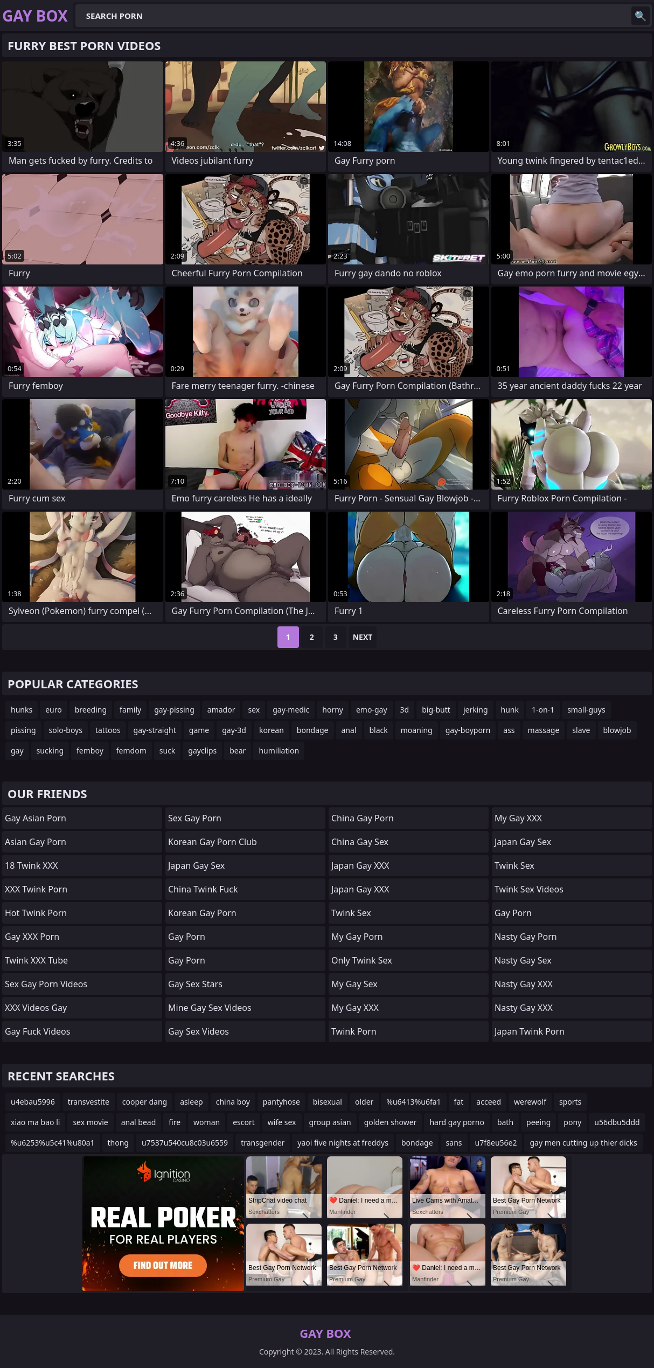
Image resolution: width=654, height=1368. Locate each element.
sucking (50, 750)
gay (17, 750)
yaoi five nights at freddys (342, 1142)
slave (581, 730)
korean (271, 730)
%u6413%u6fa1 (413, 1102)
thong (118, 1142)
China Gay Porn (362, 818)
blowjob (617, 730)
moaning (417, 730)
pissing (23, 730)
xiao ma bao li (35, 1122)
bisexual (327, 1102)
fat (459, 1102)
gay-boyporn (468, 730)
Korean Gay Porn (202, 913)
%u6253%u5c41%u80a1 (53, 1142)
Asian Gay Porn (35, 842)
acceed (488, 1102)
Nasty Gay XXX (524, 984)
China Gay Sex (359, 842)
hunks (21, 709)
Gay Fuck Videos (37, 1031)
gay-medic (291, 709)
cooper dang (144, 1102)
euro (53, 709)
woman (206, 1122)
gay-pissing (174, 709)
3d (404, 709)
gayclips (202, 750)
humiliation (279, 750)
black (379, 730)
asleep (191, 1102)
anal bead (138, 1122)
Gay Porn (186, 937)
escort (244, 1122)
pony (572, 1122)
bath (505, 1122)
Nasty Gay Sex (523, 960)
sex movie (90, 1122)
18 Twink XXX (31, 865)
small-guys (586, 709)
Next (363, 637)
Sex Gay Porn (194, 818)
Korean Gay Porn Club (212, 842)
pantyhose (281, 1102)
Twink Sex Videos (529, 889)
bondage (313, 730)
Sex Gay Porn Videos (46, 984)
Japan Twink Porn (530, 1031)
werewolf (530, 1102)
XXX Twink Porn (36, 889)
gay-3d (234, 730)
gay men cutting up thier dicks (583, 1142)
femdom (131, 750)
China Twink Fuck (203, 889)
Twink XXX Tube (36, 960)
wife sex (282, 1122)
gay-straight (155, 730)
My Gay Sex (354, 984)
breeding (91, 709)
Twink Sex (351, 913)
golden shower (390, 1122)
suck (167, 750)
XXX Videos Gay (36, 1008)
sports (570, 1102)
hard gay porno (456, 1122)
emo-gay (371, 709)
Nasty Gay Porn (526, 937)
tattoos (108, 730)
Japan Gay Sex (196, 865)
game (199, 730)
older (364, 1102)
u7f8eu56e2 (496, 1142)
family (130, 709)
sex (254, 709)
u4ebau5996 (33, 1102)
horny (332, 709)
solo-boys (65, 730)
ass (508, 730)
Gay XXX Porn (32, 937)
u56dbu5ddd (616, 1122)
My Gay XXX (355, 1008)
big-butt (436, 709)
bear (237, 750)
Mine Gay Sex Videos (210, 1008)
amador (221, 709)
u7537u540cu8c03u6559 (185, 1142)
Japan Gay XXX (360, 865)
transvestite (88, 1102)
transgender (262, 1142)
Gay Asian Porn (35, 818)
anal (349, 730)
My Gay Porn (357, 937)
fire (174, 1122)
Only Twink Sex (361, 960)
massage (544, 730)
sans (454, 1142)
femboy (89, 750)
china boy (233, 1102)
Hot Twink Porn (36, 913)
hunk (510, 709)
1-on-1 (543, 709)
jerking (475, 709)
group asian (330, 1122)
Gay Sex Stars (195, 984)
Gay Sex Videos (198, 1031)
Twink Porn (354, 1031)
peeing (538, 1122)
